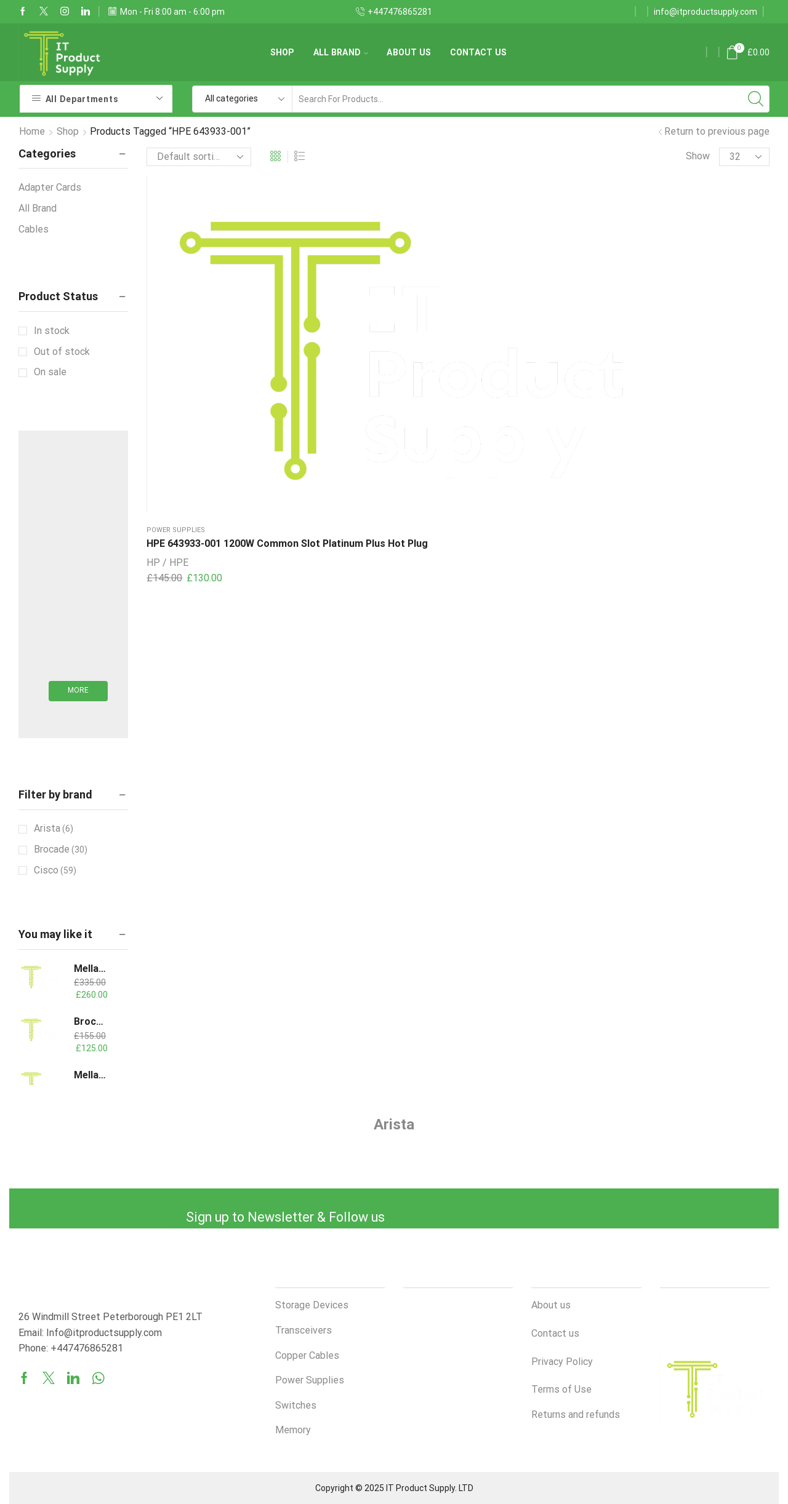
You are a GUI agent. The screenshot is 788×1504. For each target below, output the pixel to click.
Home (32, 131)
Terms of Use (561, 1389)
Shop (282, 52)
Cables (33, 229)
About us (409, 52)
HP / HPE (167, 336)
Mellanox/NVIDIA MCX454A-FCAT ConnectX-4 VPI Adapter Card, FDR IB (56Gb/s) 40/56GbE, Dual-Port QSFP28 (90, 968)
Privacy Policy (562, 1361)
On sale (50, 372)
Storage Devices (311, 1305)
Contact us (478, 52)
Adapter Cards (49, 187)
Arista (53, 828)
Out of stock (62, 351)
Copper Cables (307, 1355)
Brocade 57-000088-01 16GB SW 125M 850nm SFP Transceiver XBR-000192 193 (90, 1021)
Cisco (55, 870)
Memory (293, 1430)
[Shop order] (199, 157)
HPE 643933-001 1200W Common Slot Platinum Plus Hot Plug (200, 302)
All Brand (341, 52)
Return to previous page (717, 131)
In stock (52, 330)
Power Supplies (176, 274)
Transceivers (303, 1330)
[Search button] (756, 99)
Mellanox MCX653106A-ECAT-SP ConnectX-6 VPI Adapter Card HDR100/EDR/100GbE (90, 1075)
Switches (295, 1405)
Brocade (60, 849)
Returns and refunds (575, 1414)
